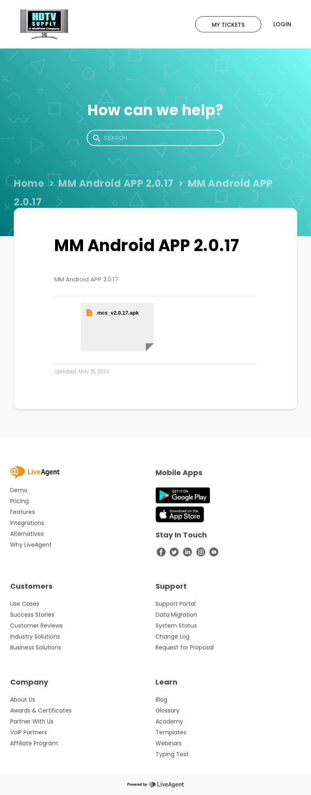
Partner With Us (31, 721)
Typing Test (172, 754)
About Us (22, 700)
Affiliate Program (34, 743)
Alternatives (27, 534)
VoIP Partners (28, 732)
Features (22, 512)
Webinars (169, 743)
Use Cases (24, 604)
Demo (19, 490)
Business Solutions (35, 647)
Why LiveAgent (31, 545)
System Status (176, 626)
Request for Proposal (185, 647)
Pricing (19, 501)
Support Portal (176, 604)
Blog (161, 700)
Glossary (167, 710)
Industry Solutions (35, 636)
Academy (169, 721)
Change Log (173, 636)
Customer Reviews (36, 626)
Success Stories (32, 615)
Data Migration (176, 615)
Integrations (27, 523)
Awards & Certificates (41, 710)
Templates (171, 732)
